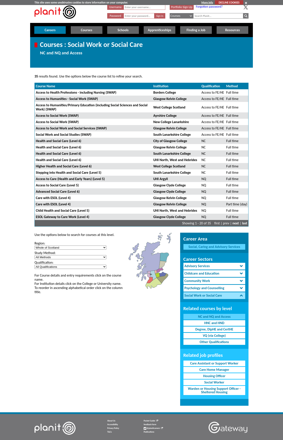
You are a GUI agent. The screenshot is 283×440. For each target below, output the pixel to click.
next (236, 223)
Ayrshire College (165, 115)
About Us (111, 420)
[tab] (214, 266)
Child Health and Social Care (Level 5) (62, 210)
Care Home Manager (214, 370)
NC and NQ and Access (214, 317)
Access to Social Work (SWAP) (57, 115)
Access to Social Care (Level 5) (57, 185)
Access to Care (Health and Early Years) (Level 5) (70, 179)
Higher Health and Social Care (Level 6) (64, 166)
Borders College (164, 92)
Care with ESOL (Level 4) (53, 198)
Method (232, 86)
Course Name (45, 86)
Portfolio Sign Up (181, 7)
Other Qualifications (214, 342)
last (244, 223)
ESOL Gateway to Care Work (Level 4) (62, 217)
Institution (160, 86)
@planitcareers (153, 428)
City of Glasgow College (170, 141)
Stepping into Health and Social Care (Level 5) (68, 172)
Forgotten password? (209, 7)
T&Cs (109, 432)
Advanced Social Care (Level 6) (58, 191)
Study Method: (45, 253)
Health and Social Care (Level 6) (58, 141)
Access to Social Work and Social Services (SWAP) (71, 128)
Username (115, 7)
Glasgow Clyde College (169, 185)
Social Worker (214, 382)
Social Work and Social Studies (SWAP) (63, 134)
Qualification (211, 86)
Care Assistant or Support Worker (214, 363)
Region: (40, 243)
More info (207, 2)
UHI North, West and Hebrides (175, 160)
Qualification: (44, 262)
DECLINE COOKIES (229, 2)
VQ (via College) (214, 335)
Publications (149, 432)
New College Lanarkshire (171, 122)
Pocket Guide (151, 420)
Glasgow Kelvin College (170, 99)
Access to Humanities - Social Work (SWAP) (67, 99)
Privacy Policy (113, 428)
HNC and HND (214, 323)
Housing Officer (214, 376)
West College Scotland (169, 107)
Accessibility (112, 424)
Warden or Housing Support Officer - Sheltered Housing (214, 390)
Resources (232, 30)
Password (115, 16)
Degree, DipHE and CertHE (214, 329)
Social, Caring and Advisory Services (214, 247)
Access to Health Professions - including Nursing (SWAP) (76, 92)
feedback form (150, 424)
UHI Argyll (160, 179)
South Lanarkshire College (172, 134)
